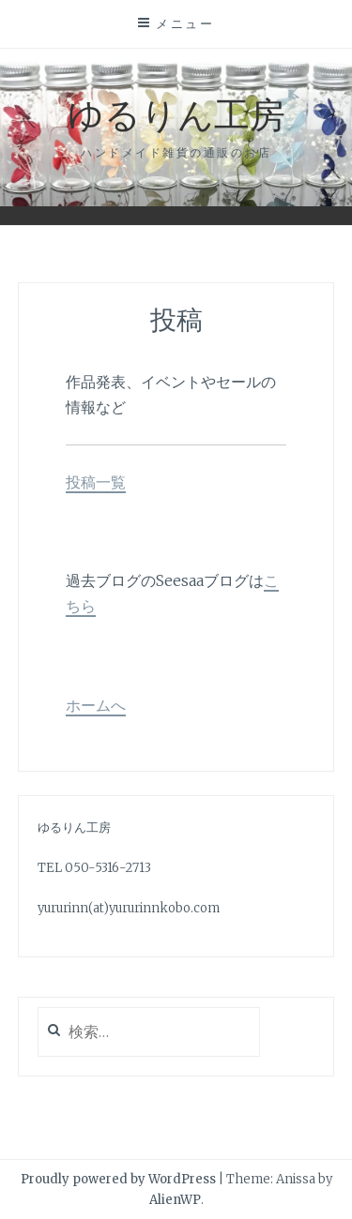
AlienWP (175, 1200)
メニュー (185, 23)
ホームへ (96, 705)
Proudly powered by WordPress (118, 1179)
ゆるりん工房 (176, 113)
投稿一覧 (96, 482)
